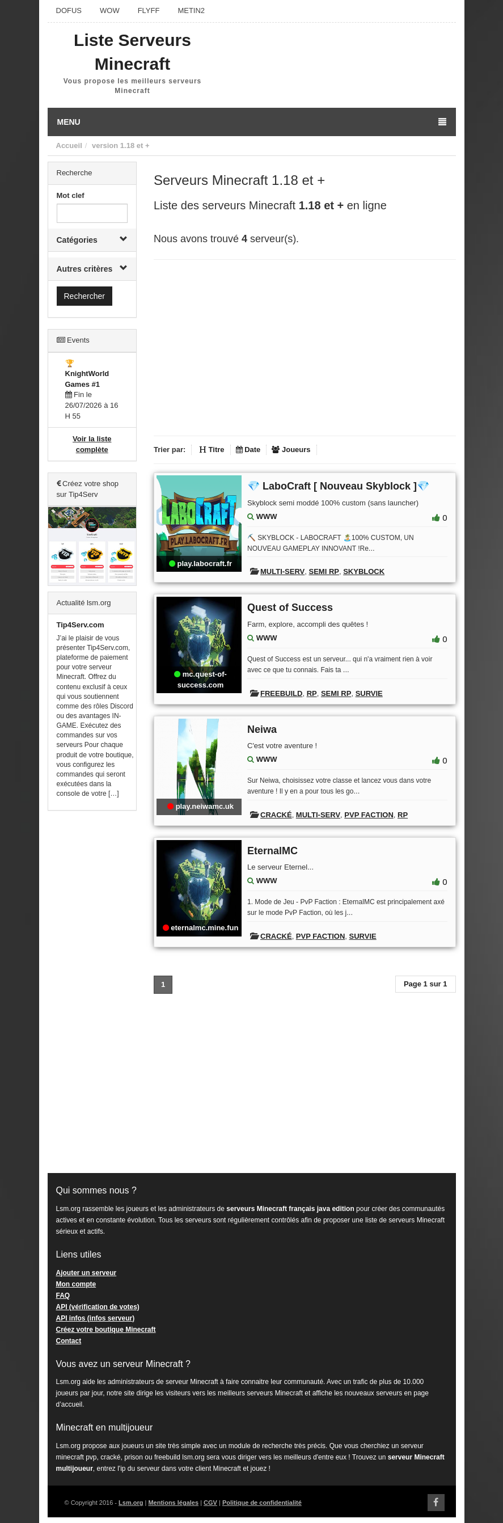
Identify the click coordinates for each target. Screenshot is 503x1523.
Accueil (69, 145)
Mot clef (70, 195)
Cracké (276, 815)
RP (312, 693)
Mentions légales (173, 1502)
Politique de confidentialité (262, 1502)
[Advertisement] (92, 992)
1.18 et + (135, 145)
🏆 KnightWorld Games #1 (87, 374)
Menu (251, 121)
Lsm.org (131, 1502)
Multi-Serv (282, 571)
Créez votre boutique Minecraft (106, 1330)
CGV (210, 1502)
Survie (369, 693)
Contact (69, 1341)
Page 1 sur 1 (425, 984)
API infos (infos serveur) (95, 1318)
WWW (266, 516)
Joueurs (291, 449)
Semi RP (323, 571)
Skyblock (363, 571)
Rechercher (84, 296)
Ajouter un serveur (86, 1273)
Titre (212, 449)
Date (248, 449)
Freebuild (281, 693)
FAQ (63, 1296)
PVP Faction (368, 815)
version (105, 145)
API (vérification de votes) (98, 1307)
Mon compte (76, 1284)
